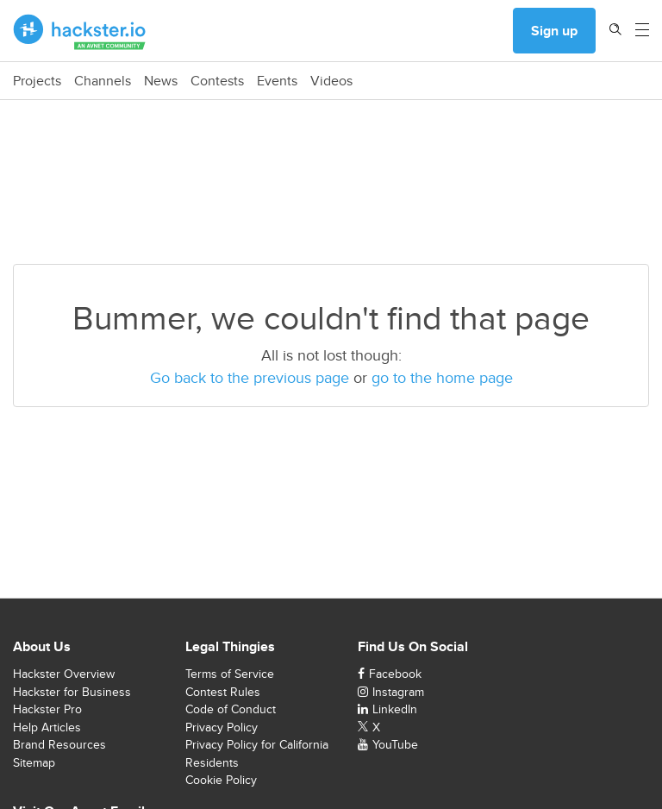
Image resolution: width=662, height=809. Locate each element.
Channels (102, 81)
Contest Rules (222, 691)
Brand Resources (59, 744)
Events (277, 81)
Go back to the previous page (249, 377)
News (161, 81)
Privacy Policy (221, 727)
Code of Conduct (230, 709)
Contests (217, 81)
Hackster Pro (47, 709)
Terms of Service (229, 673)
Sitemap (34, 762)
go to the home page (442, 377)
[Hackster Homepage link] (80, 31)
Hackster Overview (64, 673)
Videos (331, 81)
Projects (37, 81)
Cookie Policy (221, 779)
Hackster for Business (72, 691)
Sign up (554, 31)
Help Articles (47, 727)
